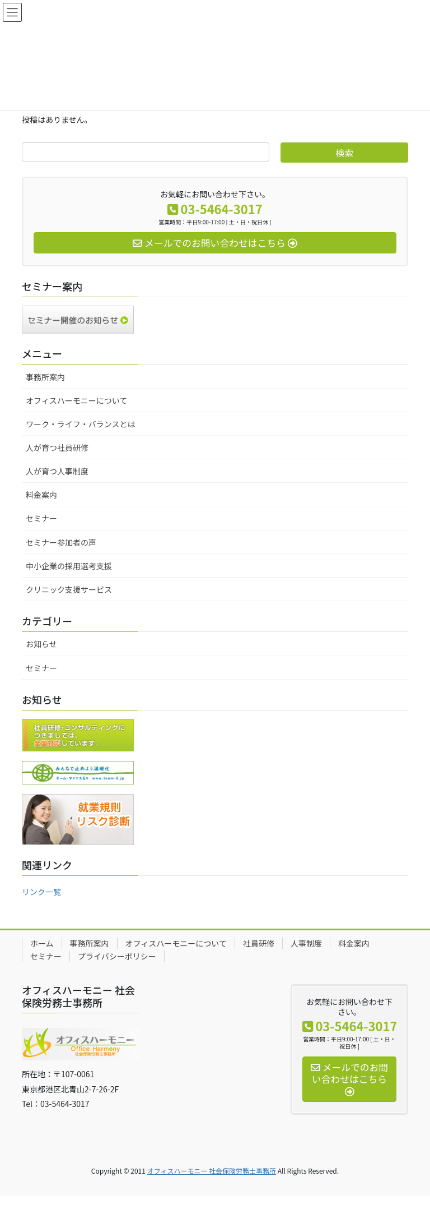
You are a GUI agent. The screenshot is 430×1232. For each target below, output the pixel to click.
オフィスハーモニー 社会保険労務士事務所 (211, 1170)
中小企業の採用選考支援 (69, 565)
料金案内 (41, 494)
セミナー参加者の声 (61, 542)
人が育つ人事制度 (57, 471)
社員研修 (258, 943)
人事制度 (306, 943)
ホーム (42, 943)
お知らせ (41, 643)
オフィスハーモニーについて (76, 400)
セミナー (41, 518)
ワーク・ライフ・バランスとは (80, 424)
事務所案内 (45, 376)
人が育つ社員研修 (57, 447)
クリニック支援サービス (69, 589)
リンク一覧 (41, 891)
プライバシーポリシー (117, 956)
